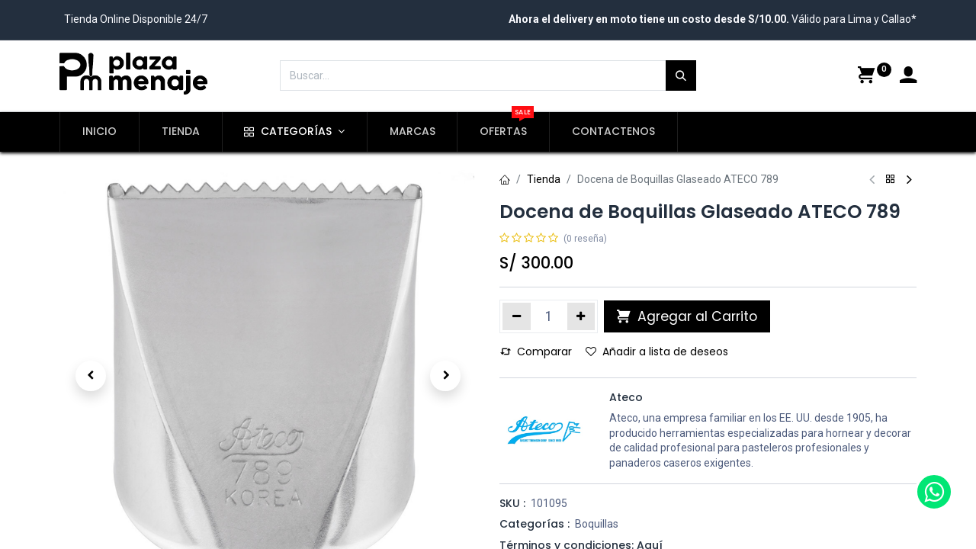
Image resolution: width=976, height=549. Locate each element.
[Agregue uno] (581, 316)
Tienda (543, 179)
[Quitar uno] (516, 316)
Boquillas (596, 524)
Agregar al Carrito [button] (687, 316)
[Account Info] (908, 77)
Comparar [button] (536, 351)
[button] (90, 376)
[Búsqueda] (681, 75)
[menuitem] (99, 132)
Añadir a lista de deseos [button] (657, 351)
